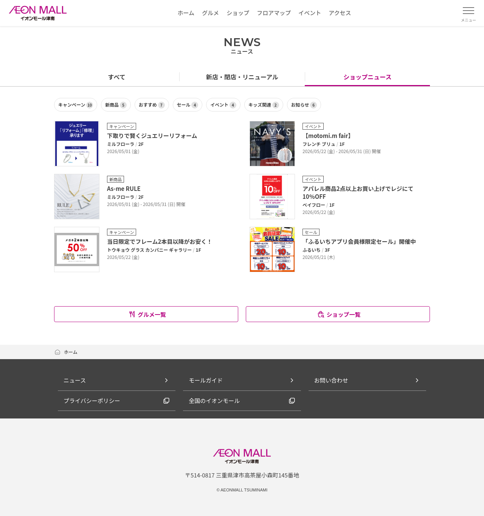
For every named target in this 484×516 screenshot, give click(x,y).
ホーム (66, 352)
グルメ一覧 (147, 314)
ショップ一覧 (338, 314)
